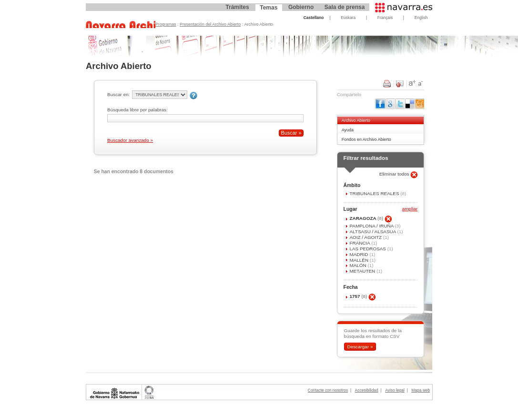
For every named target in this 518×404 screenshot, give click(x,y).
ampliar (409, 209)
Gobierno (301, 7)
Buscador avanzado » (130, 140)
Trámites (237, 7)
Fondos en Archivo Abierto (366, 139)
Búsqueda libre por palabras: (137, 109)
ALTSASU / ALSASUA (373, 231)
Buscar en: (118, 94)
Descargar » (360, 346)
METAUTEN (362, 271)
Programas (165, 24)
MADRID (359, 254)
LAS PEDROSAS (368, 248)
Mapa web (420, 390)
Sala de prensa (345, 7)
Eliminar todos (395, 174)
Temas (268, 7)
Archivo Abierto (356, 120)
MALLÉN (359, 260)
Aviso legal (395, 390)
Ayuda (348, 130)
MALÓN (358, 265)
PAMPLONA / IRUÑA (372, 225)
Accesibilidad (366, 390)
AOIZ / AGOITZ (366, 237)
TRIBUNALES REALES (374, 193)
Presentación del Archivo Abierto (210, 24)
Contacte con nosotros (328, 390)
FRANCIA (360, 243)
